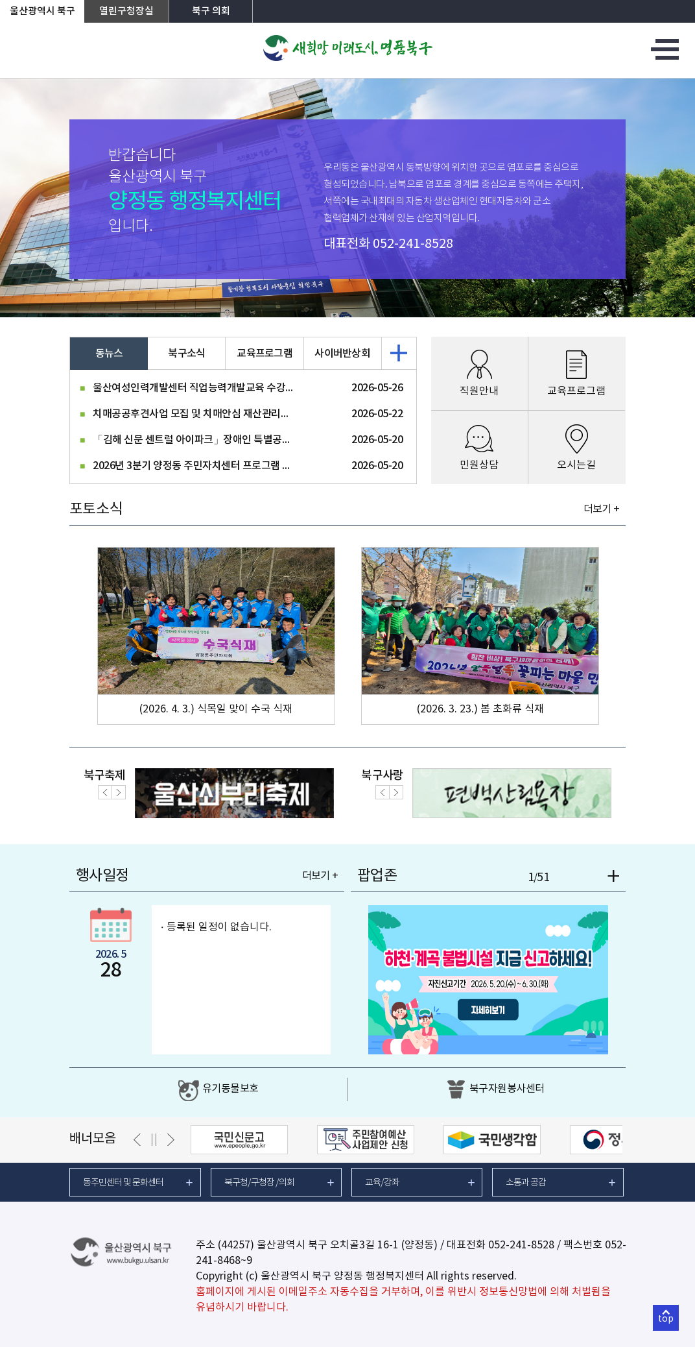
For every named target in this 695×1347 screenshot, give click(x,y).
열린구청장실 (126, 11)
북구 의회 (211, 11)
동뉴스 (109, 353)
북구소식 (186, 353)
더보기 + (601, 509)
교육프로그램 (264, 353)
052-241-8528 (413, 244)
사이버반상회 (342, 353)
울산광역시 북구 (42, 11)
